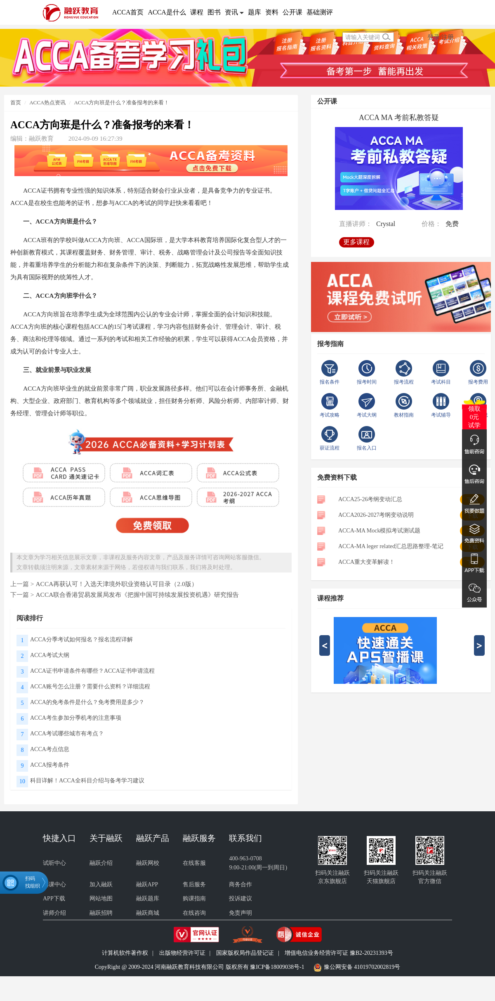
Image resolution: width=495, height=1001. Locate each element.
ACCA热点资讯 (47, 102)
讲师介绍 (54, 913)
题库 (254, 12)
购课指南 (194, 898)
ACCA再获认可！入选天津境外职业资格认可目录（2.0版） (116, 583)
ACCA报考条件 (49, 765)
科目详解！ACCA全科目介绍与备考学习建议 (87, 780)
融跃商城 (147, 913)
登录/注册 (440, 36)
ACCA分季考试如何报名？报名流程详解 (81, 639)
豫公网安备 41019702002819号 (362, 967)
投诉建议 (240, 898)
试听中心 (54, 863)
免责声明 (240, 913)
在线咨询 (194, 913)
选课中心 (54, 884)
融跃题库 (147, 898)
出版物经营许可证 (182, 953)
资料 (271, 12)
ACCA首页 (128, 12)
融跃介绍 (101, 863)
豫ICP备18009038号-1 (277, 967)
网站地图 (101, 898)
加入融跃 (101, 884)
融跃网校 (147, 863)
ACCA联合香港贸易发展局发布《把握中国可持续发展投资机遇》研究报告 (137, 594)
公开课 (292, 12)
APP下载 (54, 898)
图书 (214, 12)
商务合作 (240, 884)
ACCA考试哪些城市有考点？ (67, 733)
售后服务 (194, 884)
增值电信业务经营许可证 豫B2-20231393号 (339, 953)
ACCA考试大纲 (49, 655)
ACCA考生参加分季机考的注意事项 (75, 718)
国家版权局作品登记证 (245, 953)
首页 (15, 102)
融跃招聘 (101, 913)
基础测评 (319, 12)
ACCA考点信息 (49, 749)
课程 (196, 12)
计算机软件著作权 (125, 953)
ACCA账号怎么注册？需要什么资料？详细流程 (90, 686)
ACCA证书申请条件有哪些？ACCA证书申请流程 (92, 671)
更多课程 (356, 241)
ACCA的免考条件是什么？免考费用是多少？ (87, 702)
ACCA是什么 (167, 12)
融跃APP (147, 884)
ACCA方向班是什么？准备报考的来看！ (121, 102)
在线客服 (194, 863)
